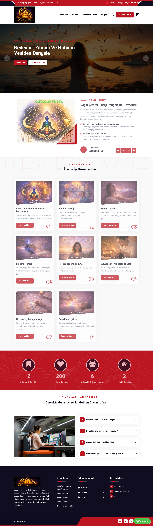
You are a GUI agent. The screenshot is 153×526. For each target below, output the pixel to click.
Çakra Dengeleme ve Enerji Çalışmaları (64, 487)
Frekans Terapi (62, 502)
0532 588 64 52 (47, 3)
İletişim (104, 15)
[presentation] (7, 58)
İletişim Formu (124, 15)
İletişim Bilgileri (38, 63)
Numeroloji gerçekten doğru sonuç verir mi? (102, 453)
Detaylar (20, 63)
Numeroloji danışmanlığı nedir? (97, 442)
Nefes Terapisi (62, 498)
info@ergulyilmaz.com (27, 3)
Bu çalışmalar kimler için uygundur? (99, 431)
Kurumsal (74, 15)
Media (95, 15)
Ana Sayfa (64, 15)
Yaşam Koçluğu (62, 493)
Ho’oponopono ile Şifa (65, 506)
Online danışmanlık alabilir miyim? (98, 419)
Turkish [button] (110, 2)
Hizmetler (87, 15)
